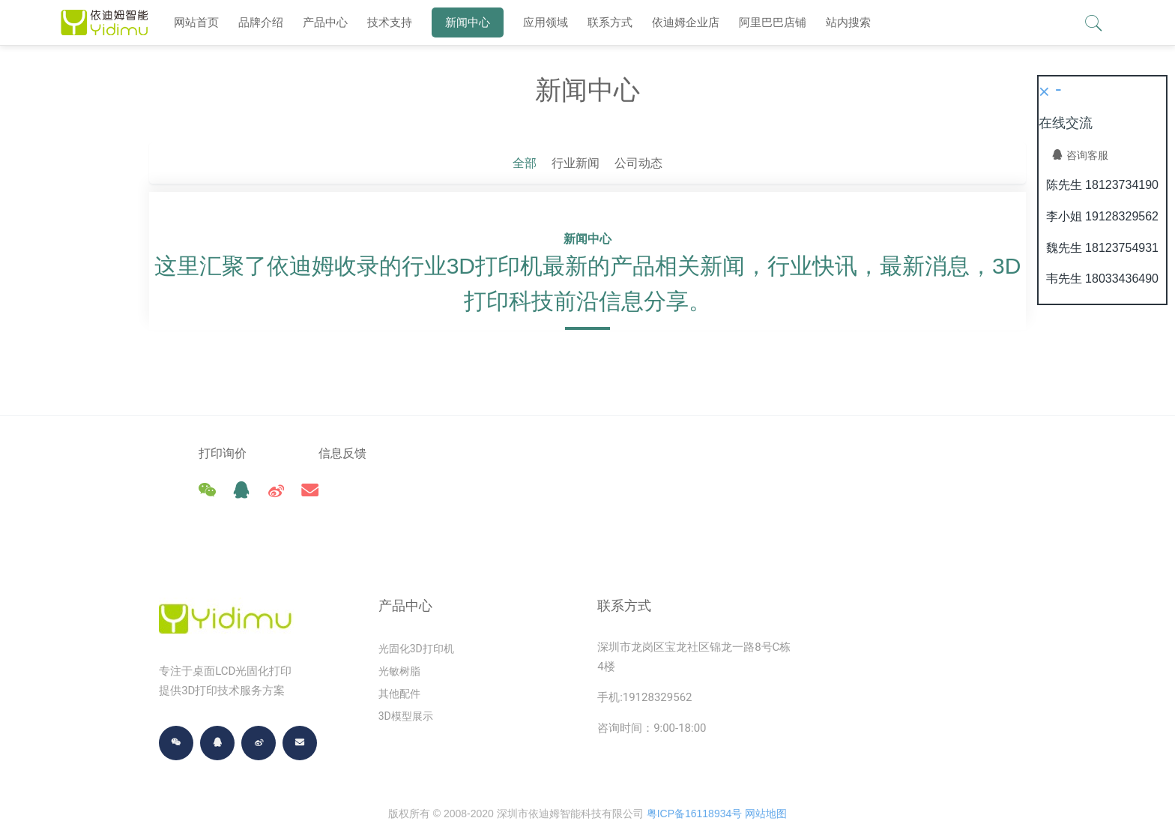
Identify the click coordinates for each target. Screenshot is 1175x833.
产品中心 (325, 22)
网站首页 (196, 22)
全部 (525, 163)
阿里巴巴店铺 (772, 22)
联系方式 (610, 22)
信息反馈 (369, 453)
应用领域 (545, 22)
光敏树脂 (399, 638)
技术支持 (389, 22)
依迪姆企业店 (685, 22)
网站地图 (766, 781)
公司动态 (638, 163)
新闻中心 (467, 22)
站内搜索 (848, 22)
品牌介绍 (260, 22)
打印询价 (223, 453)
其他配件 (399, 661)
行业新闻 (575, 163)
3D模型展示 (405, 683)
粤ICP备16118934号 (695, 781)
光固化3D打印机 (416, 616)
